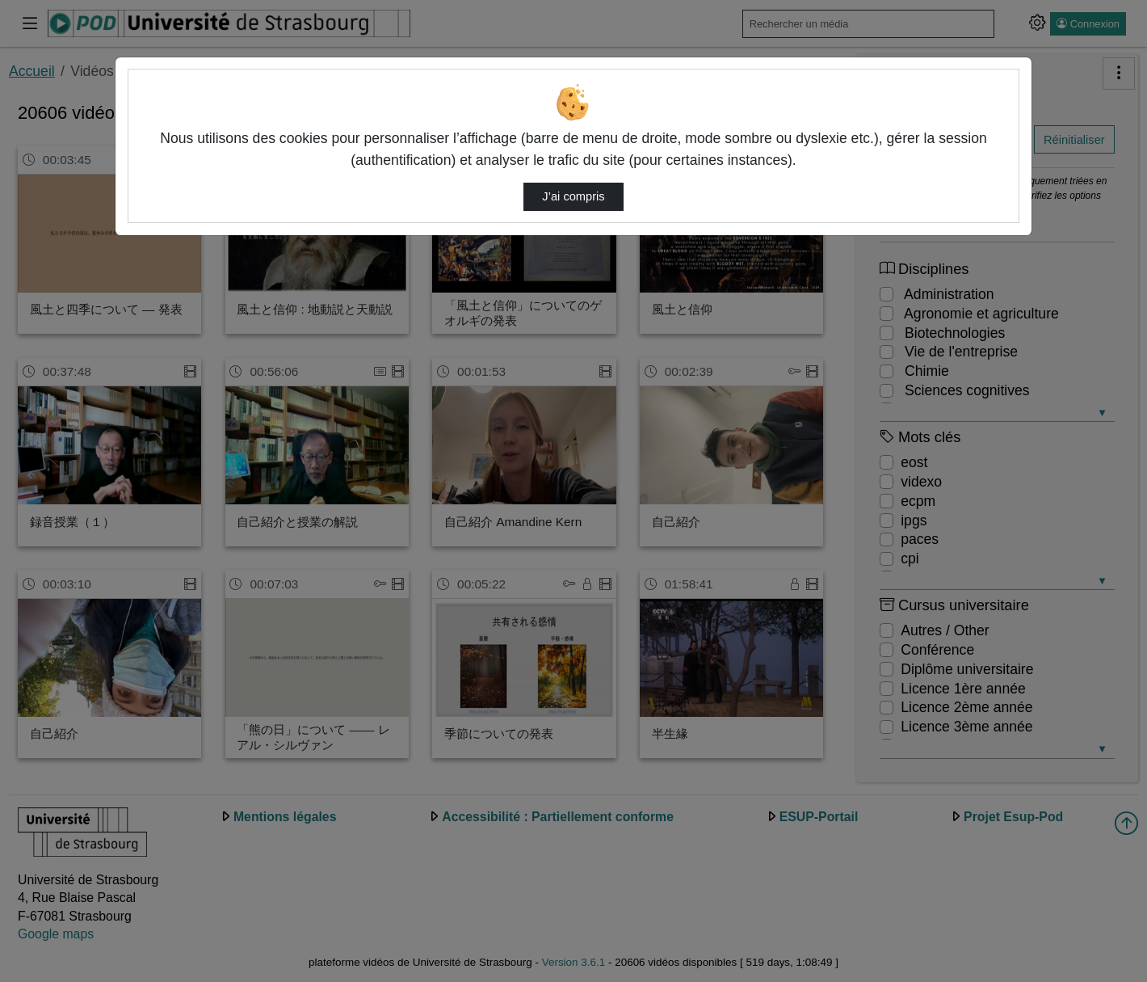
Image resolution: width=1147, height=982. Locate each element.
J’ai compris (573, 196)
